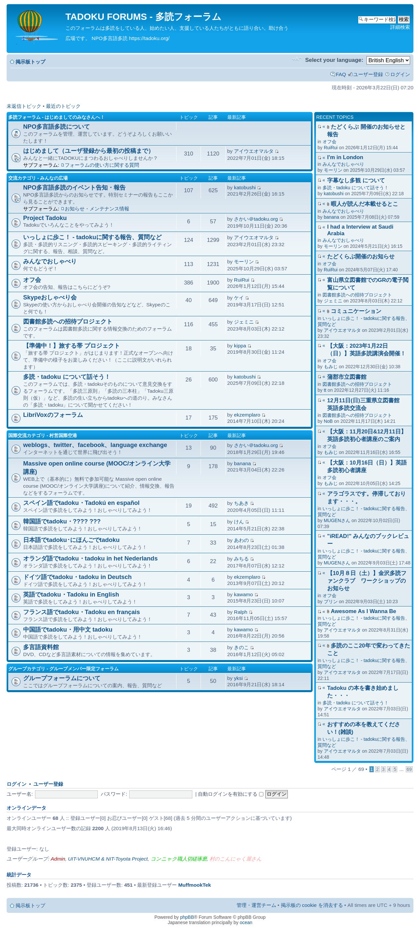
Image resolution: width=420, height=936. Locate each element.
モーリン (333, 170)
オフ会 (329, 141)
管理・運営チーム (256, 905)
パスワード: (114, 794)
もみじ (331, 366)
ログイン (400, 74)
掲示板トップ (30, 62)
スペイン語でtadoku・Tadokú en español (81, 502)
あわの (241, 540)
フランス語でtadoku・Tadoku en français (81, 611)
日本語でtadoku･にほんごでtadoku (71, 539)
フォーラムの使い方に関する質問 (102, 165)
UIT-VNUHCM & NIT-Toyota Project (108, 859)
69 (409, 769)
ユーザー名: (20, 794)
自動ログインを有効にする (230, 794)
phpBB (187, 917)
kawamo (243, 594)
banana (331, 217)
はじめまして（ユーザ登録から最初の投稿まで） (88, 150)
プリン (331, 601)
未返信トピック (24, 106)
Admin (58, 859)
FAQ (341, 74)
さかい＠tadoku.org (256, 219)
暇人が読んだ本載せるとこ (364, 204)
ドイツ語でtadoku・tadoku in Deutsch (77, 576)
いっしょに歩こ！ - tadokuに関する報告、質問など (92, 237)
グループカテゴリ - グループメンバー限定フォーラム (63, 668)
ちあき (241, 503)
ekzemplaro (247, 415)
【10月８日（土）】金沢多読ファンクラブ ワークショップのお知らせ (366, 581)
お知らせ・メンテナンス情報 (97, 208)
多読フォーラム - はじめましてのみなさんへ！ (56, 117)
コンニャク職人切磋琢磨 (179, 859)
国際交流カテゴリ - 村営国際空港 (42, 435)
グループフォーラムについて (61, 678)
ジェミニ (333, 300)
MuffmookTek (194, 885)
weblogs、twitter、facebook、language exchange (95, 444)
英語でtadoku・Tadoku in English (71, 594)
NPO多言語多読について (56, 126)
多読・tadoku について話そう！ (356, 187)
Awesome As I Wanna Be (363, 611)
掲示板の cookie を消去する (312, 905)
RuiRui (331, 147)
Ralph (240, 612)
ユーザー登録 (368, 74)
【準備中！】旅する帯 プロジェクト (71, 345)
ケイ (239, 297)
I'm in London (345, 157)
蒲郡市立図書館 (346, 377)
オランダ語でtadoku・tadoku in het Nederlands (90, 558)
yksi (238, 678)
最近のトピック (63, 106)
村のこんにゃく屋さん (236, 859)
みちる (241, 558)
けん (239, 521)
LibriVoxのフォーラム (53, 414)
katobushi (334, 193)
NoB (328, 421)
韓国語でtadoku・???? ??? (62, 521)
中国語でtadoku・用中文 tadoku (67, 629)
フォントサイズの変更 (297, 59)
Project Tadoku (45, 217)
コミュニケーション (356, 311)
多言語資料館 (41, 647)
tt (325, 390)
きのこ (241, 647)
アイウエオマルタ (342, 330)
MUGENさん (337, 520)
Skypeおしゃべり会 (50, 297)
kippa (240, 345)
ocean (246, 922)
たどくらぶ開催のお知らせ (361, 256)
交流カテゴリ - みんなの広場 (38, 178)
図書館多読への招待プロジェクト (357, 294)
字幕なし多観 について (356, 180)
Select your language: (334, 60)
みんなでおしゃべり (343, 164)
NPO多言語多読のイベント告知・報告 (74, 187)
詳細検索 (400, 27)
